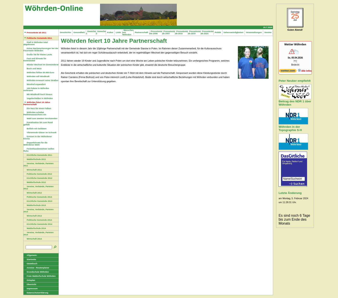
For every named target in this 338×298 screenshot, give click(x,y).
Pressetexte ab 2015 (181, 32)
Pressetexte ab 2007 (168, 32)
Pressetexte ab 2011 (34, 33)
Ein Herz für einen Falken (37, 108)
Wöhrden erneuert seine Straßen (40, 80)
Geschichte (65, 32)
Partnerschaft (141, 32)
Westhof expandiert (34, 84)
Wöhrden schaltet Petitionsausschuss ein (34, 113)
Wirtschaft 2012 (32, 193)
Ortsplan (29, 280)
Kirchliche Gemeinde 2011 (37, 155)
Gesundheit (79, 32)
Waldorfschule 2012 (34, 182)
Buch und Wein (32, 68)
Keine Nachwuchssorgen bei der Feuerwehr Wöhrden (40, 49)
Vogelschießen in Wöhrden (38, 98)
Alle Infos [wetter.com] (304, 70)
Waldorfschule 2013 (34, 205)
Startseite (29, 259)
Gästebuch (30, 264)
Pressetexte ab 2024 (207, 32)
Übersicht (29, 284)
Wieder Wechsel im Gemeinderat (40, 65)
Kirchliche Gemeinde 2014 (37, 224)
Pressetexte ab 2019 (194, 32)
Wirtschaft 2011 (32, 170)
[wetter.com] (288, 71)
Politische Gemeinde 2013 (37, 197)
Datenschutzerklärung (35, 293)
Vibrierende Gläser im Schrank (40, 132)
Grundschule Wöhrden (36, 272)
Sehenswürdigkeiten (233, 32)
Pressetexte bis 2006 (155, 32)
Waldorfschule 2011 (34, 159)
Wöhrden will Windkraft (36, 76)
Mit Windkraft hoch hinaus (37, 94)
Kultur (110, 32)
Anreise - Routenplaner (36, 268)
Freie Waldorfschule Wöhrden (39, 276)
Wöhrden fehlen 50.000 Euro (38, 72)
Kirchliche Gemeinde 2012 (37, 178)
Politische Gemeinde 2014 (37, 220)
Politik (218, 32)
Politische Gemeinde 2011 (37, 38)
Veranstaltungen (254, 32)
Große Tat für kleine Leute (37, 54)
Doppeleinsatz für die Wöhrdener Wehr (35, 144)
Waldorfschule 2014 (34, 228)
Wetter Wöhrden (295, 44)
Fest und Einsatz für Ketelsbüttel (34, 59)
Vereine (268, 32)
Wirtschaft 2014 (32, 239)
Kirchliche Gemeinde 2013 (37, 201)
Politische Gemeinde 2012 (37, 174)
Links (118, 32)
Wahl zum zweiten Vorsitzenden (40, 118)
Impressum (30, 288)
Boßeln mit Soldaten (34, 129)
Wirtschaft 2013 (32, 216)
